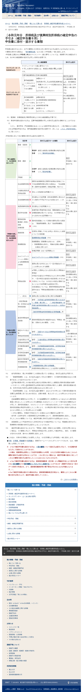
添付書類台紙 (30, 52)
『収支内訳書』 (46, 171)
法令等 (9, 600)
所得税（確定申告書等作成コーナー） (57, 23)
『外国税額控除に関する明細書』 (44, 365)
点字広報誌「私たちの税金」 (18, 594)
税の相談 (12, 499)
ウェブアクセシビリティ (34, 689)
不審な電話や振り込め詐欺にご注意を (21, 637)
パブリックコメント (15, 632)
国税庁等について (13, 645)
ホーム (10, 15)
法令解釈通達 (13, 606)
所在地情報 (73, 682)
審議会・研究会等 (15, 658)
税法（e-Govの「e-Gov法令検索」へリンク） (24, 603)
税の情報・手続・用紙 (20, 23)
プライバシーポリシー (71, 689)
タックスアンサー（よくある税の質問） (23, 496)
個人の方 (12, 669)
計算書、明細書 (18, 441)
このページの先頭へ (71, 479)
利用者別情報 (11, 666)
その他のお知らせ (15, 639)
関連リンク (20, 689)
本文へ (13, 8)
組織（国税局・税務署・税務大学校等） (22, 651)
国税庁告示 (12, 613)
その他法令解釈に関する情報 (18, 608)
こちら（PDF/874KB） (68, 129)
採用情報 (12, 653)
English (21, 8)
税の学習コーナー (13, 538)
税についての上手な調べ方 (18, 513)
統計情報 (12, 592)
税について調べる (36, 23)
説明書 (29, 441)
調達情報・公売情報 (15, 634)
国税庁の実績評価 (15, 656)
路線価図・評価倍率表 (16, 505)
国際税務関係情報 (15, 510)
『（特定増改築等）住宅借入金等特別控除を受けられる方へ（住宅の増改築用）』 (48, 305)
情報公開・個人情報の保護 (18, 661)
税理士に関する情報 (14, 528)
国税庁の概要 (13, 648)
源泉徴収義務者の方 (15, 674)
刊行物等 (10, 581)
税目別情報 (12, 502)
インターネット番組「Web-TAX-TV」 (21, 587)
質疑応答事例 (13, 618)
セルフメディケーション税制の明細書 (45, 257)
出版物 (11, 589)
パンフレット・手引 (15, 584)
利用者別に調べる (59, 8)
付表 (10, 441)
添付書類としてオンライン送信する (36, 464)
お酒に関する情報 (13, 533)
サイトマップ (73, 8)
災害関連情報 (13, 507)
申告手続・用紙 (12, 518)
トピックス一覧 (14, 627)
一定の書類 (40, 447)
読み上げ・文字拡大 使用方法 (39, 8)
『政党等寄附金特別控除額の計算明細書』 (47, 312)
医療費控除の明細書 (39, 238)
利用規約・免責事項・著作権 (53, 689)
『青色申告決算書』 (48, 153)
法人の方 (12, 672)
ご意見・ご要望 (10, 689)
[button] (23, 15)
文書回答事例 (13, 616)
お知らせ (10, 623)
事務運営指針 (13, 611)
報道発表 (12, 629)
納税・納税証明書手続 (15, 523)
